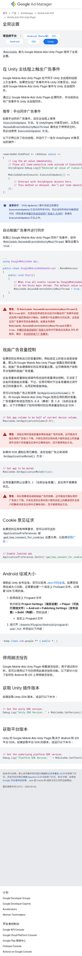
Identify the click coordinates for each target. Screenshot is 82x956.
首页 (5, 13)
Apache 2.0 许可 (36, 777)
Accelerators (10, 909)
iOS (33, 41)
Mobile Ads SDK (46, 13)
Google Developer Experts (17, 903)
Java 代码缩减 (55, 582)
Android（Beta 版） (41, 36)
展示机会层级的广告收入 (32, 329)
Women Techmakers (14, 914)
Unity (51, 41)
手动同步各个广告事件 (36, 334)
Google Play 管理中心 (14, 940)
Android (14, 41)
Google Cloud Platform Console (20, 935)
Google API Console (13, 929)
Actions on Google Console (17, 951)
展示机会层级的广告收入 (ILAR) (45, 213)
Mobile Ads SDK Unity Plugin (21, 17)
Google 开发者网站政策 (14, 780)
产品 (14, 13)
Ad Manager (34, 4)
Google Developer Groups (16, 898)
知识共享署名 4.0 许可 (56, 773)
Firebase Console (12, 946)
